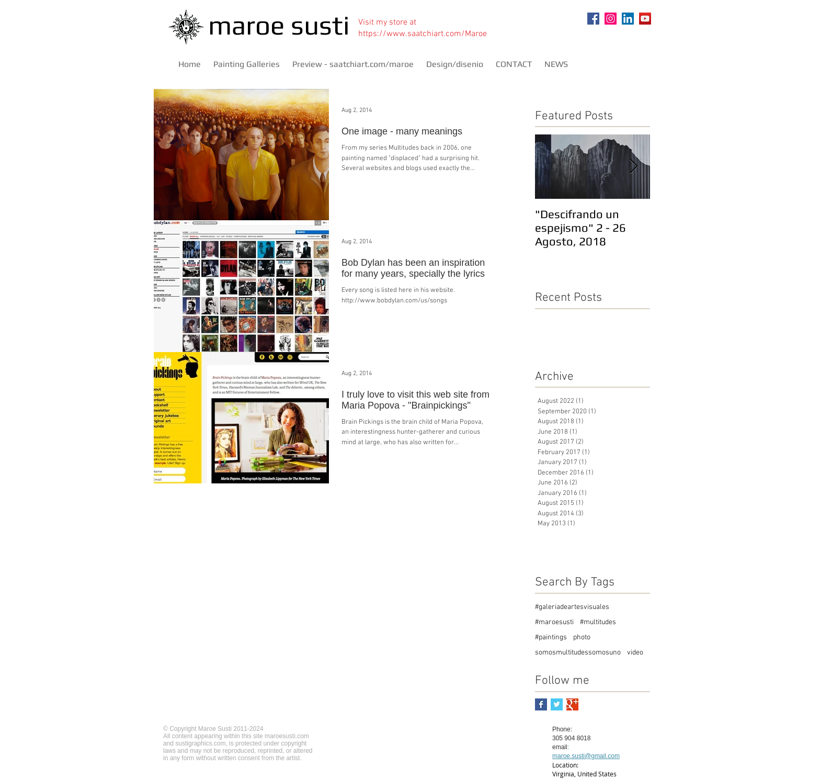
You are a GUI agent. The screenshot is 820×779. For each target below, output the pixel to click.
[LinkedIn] (628, 19)
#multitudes (598, 622)
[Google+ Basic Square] (572, 704)
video (635, 652)
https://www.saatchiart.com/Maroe (422, 34)
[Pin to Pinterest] (636, 43)
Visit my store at (387, 22)
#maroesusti (554, 622)
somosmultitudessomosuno (578, 652)
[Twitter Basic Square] (557, 704)
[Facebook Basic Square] (541, 704)
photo (581, 637)
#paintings (551, 637)
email (559, 747)
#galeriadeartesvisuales (572, 607)
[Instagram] (611, 19)
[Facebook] (593, 19)
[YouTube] (645, 19)
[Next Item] (633, 167)
